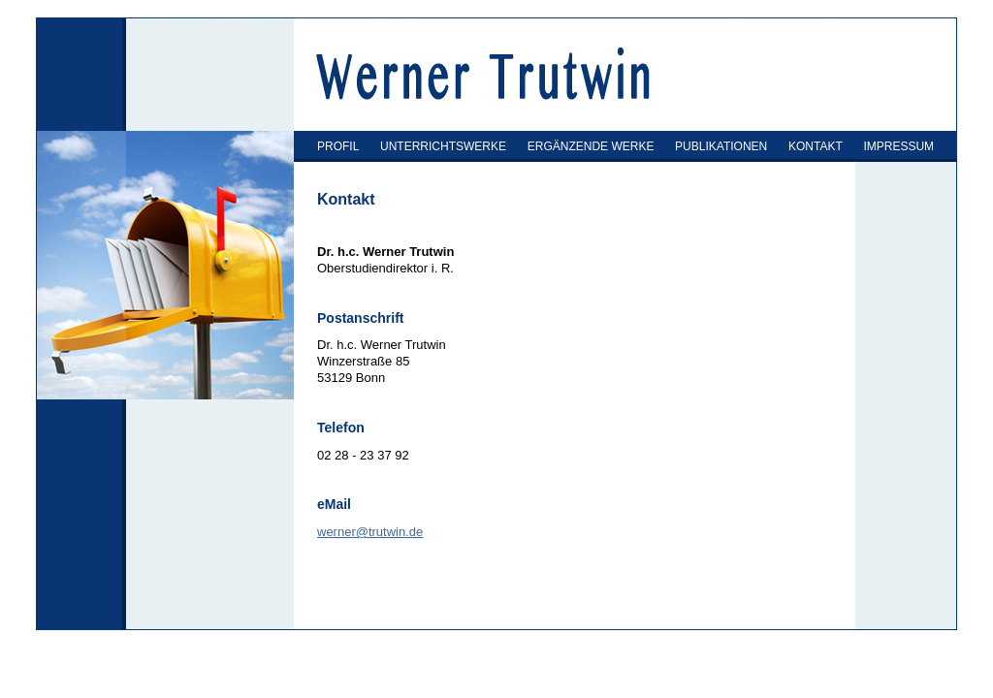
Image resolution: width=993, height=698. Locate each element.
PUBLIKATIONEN (721, 146)
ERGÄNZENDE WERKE (591, 146)
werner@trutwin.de (370, 531)
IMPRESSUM (898, 146)
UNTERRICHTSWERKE (443, 146)
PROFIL (338, 146)
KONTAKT (815, 146)
